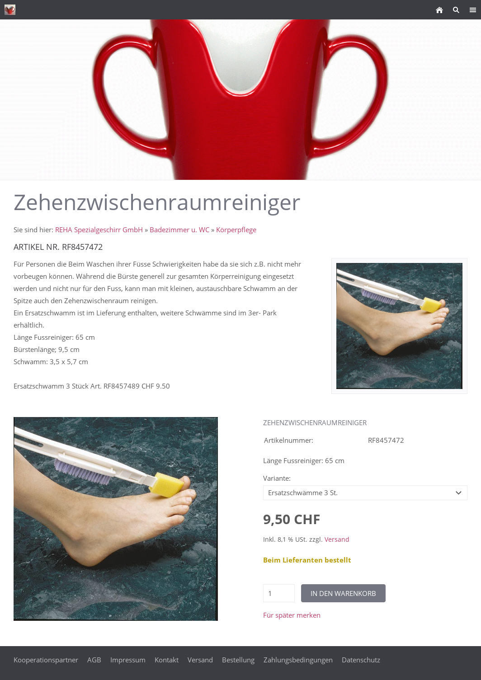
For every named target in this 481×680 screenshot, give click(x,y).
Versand (337, 539)
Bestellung (238, 659)
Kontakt (167, 659)
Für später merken (292, 614)
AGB (94, 659)
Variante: (277, 478)
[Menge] (279, 593)
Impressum (128, 659)
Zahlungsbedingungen (298, 659)
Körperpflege (236, 229)
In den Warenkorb (343, 593)
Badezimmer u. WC (179, 229)
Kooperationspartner (46, 659)
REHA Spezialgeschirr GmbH (99, 229)
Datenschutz (361, 659)
